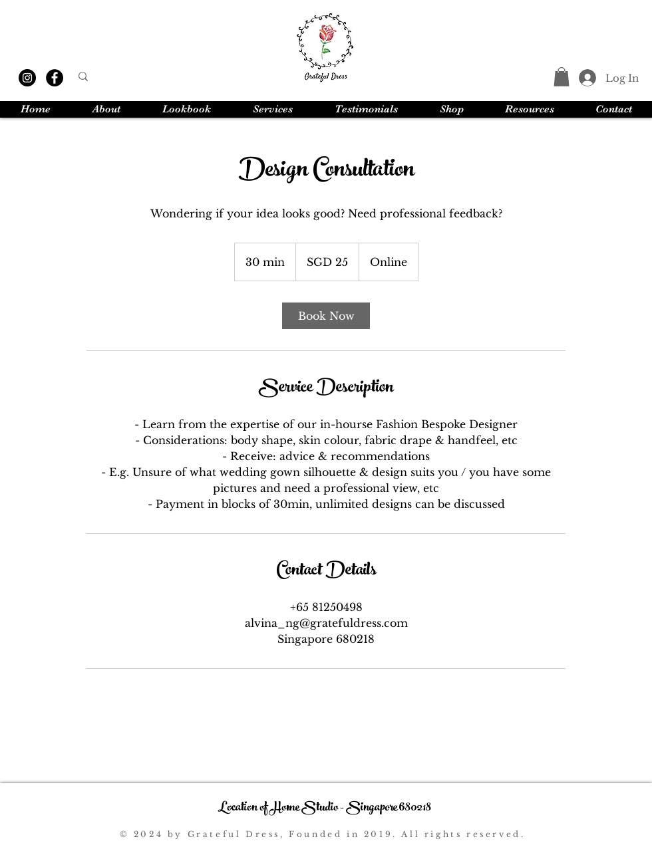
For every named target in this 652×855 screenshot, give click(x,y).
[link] (326, 316)
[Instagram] (27, 77)
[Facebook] (54, 77)
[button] (562, 76)
